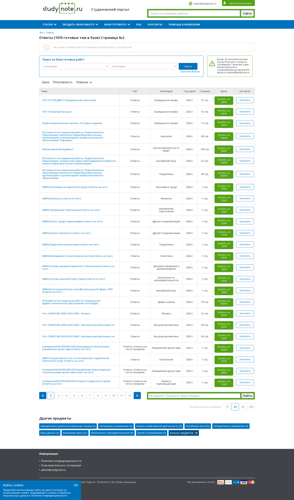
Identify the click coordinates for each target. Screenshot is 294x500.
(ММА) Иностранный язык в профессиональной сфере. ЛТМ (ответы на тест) (77, 290)
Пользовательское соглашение (61, 465)
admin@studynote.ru (205, 3)
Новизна (82, 82)
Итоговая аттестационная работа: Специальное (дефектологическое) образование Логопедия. (71, 302)
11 (121, 395)
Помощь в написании (184, 24)
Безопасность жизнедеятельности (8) (112, 432)
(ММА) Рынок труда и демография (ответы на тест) (72, 221)
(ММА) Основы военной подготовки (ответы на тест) (73, 279)
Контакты (155, 24)
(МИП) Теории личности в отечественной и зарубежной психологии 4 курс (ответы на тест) (75, 359)
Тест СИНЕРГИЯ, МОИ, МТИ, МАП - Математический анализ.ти (78, 325)
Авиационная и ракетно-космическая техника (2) (67, 426)
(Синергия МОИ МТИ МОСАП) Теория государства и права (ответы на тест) (76, 382)
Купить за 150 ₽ (224, 187)
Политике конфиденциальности (49, 495)
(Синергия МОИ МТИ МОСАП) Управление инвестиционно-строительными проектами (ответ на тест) (76, 371)
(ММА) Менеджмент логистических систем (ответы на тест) (77, 256)
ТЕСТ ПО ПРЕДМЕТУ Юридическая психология (69, 100)
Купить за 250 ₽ (224, 314)
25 (235, 406)
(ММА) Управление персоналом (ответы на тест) (71, 210)
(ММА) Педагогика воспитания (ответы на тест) (70, 244)
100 (251, 406)
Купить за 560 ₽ (224, 149)
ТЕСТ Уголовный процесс (57, 111)
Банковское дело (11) (75, 432)
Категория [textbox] (50, 66)
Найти (188, 66)
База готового (115, 24)
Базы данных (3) (49, 432)
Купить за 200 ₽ (224, 100)
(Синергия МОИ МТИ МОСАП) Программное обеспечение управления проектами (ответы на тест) (76, 348)
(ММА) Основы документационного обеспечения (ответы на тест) (78, 267)
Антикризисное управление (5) (231, 426)
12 (129, 395)
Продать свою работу (78, 24)
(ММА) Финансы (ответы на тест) (61, 198)
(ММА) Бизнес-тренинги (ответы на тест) (66, 233)
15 (227, 406)
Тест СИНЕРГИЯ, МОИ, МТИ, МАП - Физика (66, 313)
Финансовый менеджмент (58, 149)
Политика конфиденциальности (61, 461)
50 (243, 406)
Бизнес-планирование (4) (151, 432)
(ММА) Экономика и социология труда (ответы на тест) (74, 187)
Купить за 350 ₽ (224, 360)
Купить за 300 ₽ (224, 348)
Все (42, 32)
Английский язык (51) (198, 426)
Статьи (48, 24)
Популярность (63, 82)
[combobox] (76, 66)
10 (113, 395)
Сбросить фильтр (190, 71)
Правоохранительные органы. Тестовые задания (72, 123)
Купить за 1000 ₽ (224, 136)
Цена (45, 82)
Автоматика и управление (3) (115, 426)
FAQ (138, 24)
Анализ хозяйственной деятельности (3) (159, 426)
